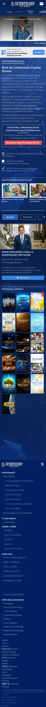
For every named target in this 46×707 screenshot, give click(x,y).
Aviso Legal (6, 704)
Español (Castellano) (11, 653)
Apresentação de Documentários (17, 511)
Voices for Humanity (13, 498)
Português (6, 673)
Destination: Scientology (14, 489)
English (5, 639)
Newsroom (8, 538)
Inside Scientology (12, 484)
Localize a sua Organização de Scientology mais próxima (22, 154)
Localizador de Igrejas (12, 613)
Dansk (4, 641)
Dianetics (7, 617)
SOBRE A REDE (9, 525)
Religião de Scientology (13, 629)
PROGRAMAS (8, 471)
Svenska (5, 679)
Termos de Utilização (9, 695)
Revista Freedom (10, 633)
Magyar (5, 659)
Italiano (5, 662)
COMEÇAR (39, 52)
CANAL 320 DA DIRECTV (14, 556)
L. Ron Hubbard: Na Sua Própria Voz (19, 479)
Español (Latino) (9, 650)
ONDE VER (7, 552)
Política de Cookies (8, 698)
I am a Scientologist (12, 507)
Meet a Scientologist (13, 493)
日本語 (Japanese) (10, 665)
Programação (9, 520)
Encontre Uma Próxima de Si (23, 142)
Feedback (8, 543)
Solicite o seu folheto (15, 162)
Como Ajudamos (10, 621)
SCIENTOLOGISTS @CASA (13, 61)
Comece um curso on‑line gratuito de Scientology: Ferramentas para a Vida (20, 169)
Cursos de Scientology (12, 606)
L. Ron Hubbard (10, 609)
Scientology (8, 602)
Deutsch (5, 644)
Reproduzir (22, 278)
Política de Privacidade (9, 701)
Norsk (4, 670)
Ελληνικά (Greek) (9, 647)
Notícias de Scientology (13, 625)
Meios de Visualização (12, 533)
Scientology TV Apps (12, 579)
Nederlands (7, 668)
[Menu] (4, 3)
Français (5, 685)
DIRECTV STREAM (11, 560)
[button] (44, 217)
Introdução (8, 529)
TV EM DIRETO (9, 517)
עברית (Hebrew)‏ (9, 656)
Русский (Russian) (10, 676)
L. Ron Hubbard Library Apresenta (18, 502)
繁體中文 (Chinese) (10, 682)
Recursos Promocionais (13, 547)
